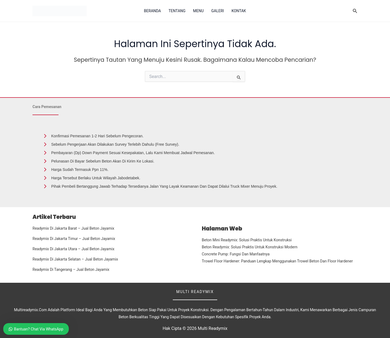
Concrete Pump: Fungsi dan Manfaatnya (235, 254)
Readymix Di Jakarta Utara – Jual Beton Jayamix (73, 249)
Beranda (152, 11)
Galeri (217, 11)
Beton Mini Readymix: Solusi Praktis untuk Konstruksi (247, 240)
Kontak (239, 11)
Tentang (177, 11)
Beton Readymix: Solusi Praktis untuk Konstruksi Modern (249, 247)
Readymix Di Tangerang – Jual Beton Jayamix (70, 269)
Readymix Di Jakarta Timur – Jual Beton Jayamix (73, 238)
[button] (355, 11)
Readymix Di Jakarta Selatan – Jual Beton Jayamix (75, 259)
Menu (198, 11)
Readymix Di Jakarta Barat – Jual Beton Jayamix (73, 228)
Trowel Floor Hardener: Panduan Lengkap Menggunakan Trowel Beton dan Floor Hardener (277, 261)
